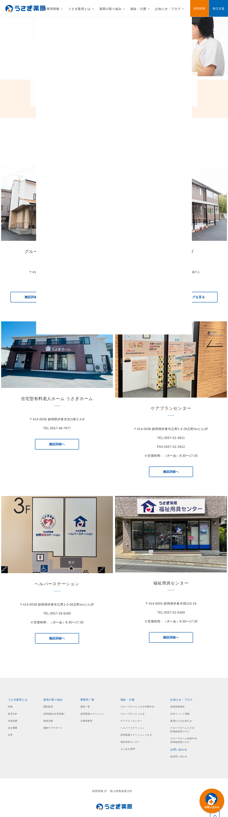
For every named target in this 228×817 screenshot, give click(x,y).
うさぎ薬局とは (79, 9)
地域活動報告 (177, 706)
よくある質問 (127, 749)
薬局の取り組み (110, 9)
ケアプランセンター (131, 721)
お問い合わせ (178, 749)
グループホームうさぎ (132, 714)
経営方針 (12, 714)
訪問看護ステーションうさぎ (136, 735)
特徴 (10, 706)
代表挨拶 (12, 721)
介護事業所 (86, 721)
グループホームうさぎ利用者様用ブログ (182, 730)
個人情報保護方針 (121, 791)
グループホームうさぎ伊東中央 (137, 706)
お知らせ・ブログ (167, 9)
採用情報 (99, 791)
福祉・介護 (138, 9)
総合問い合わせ (178, 756)
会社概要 (12, 728)
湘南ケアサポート (53, 728)
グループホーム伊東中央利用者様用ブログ (183, 740)
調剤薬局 (48, 706)
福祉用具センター (130, 742)
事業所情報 (51, 9)
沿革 (10, 735)
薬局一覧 (85, 706)
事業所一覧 (87, 699)
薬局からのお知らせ (181, 721)
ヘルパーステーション (132, 728)
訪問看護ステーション (92, 714)
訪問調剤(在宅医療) (54, 714)
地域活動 (48, 721)
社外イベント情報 (180, 714)
